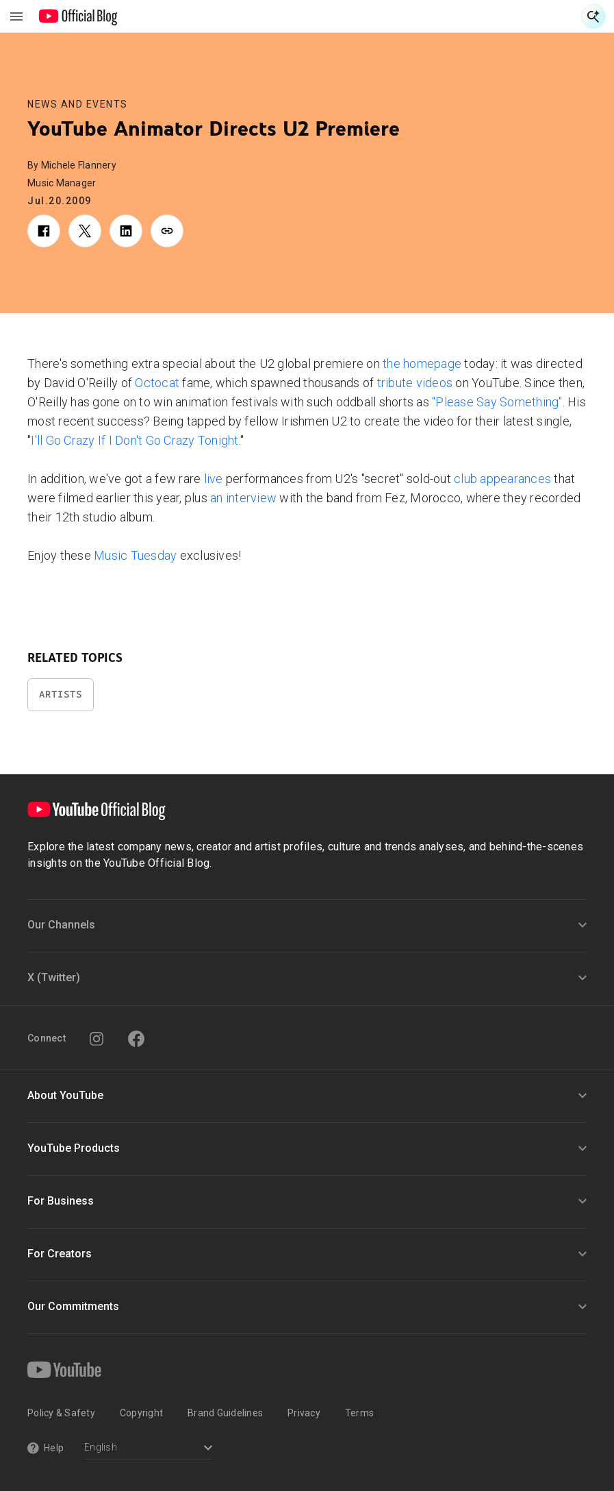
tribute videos (415, 382)
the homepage (422, 363)
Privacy (303, 1412)
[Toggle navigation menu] (16, 16)
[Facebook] (136, 1039)
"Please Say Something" (497, 402)
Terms (359, 1412)
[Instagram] (96, 1039)
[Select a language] (148, 1449)
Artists (60, 694)
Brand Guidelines (225, 1412)
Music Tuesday (135, 555)
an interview (243, 498)
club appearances (502, 478)
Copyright (141, 1412)
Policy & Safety (61, 1412)
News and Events (77, 104)
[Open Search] (593, 16)
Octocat (157, 382)
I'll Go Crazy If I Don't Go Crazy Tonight (134, 440)
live (213, 478)
